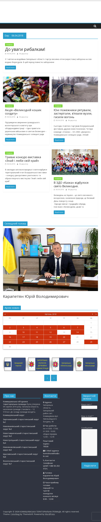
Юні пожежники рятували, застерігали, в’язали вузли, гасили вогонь (73, 113)
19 (50, 337)
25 (37, 342)
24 (23, 342)
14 (77, 332)
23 (10, 342)
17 (23, 337)
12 (50, 332)
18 (37, 337)
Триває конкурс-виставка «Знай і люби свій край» (23, 158)
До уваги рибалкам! (25, 49)
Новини (9, 45)
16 (10, 337)
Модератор (23, 54)
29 (91, 342)
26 (50, 342)
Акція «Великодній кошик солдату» (23, 111)
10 (23, 332)
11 (37, 332)
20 (64, 337)
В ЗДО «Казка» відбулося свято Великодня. (71, 184)
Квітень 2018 (50, 314)
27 (64, 342)
